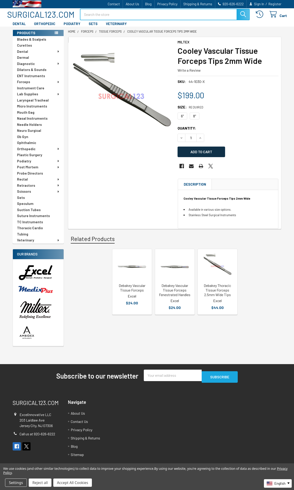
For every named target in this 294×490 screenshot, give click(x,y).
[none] (121, 99)
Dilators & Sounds (31, 74)
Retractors (38, 189)
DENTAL (19, 28)
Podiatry (38, 165)
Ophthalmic (26, 147)
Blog (148, 4)
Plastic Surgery (29, 159)
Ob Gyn (22, 141)
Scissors (38, 195)
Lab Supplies (38, 98)
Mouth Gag (25, 116)
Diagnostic (38, 68)
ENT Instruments (31, 80)
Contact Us (79, 424)
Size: (191, 111)
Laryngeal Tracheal (33, 104)
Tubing (22, 238)
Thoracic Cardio (30, 232)
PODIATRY (72, 28)
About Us (132, 4)
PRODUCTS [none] (26, 37)
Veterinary (38, 244)
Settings (16, 482)
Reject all (40, 482)
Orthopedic (38, 153)
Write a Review (189, 74)
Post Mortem (38, 171)
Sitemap (77, 457)
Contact (114, 4)
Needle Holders (29, 129)
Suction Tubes (29, 214)
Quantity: (187, 132)
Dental (38, 56)
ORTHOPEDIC (44, 28)
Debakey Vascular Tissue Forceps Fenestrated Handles (174, 292)
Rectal (38, 183)
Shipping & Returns (197, 4)
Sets (21, 202)
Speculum (25, 208)
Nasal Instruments (32, 122)
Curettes (24, 49)
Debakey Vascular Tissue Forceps (132, 289)
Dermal (23, 61)
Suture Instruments (33, 220)
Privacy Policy (167, 4)
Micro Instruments (32, 110)
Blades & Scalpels (31, 43)
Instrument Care (30, 92)
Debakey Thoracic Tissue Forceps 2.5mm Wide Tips (217, 292)
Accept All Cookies (72, 482)
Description (195, 186)
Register (274, 4)
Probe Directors (30, 177)
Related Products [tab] (93, 240)
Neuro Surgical (29, 135)
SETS (93, 28)
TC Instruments (30, 226)
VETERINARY (116, 28)
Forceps (38, 86)
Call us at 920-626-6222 (37, 436)
